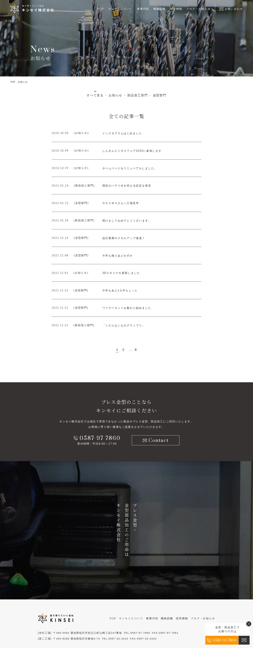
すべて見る (95, 95)
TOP (100, 9)
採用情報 (176, 9)
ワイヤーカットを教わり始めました (126, 308)
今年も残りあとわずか (117, 255)
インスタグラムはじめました (122, 133)
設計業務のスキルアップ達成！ (123, 238)
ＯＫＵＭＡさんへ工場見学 (120, 203)
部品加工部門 (137, 95)
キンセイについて (131, 618)
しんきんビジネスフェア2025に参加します (132, 150)
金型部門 (160, 95)
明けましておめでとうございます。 (126, 220)
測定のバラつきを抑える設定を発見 (126, 185)
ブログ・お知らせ (198, 9)
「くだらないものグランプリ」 (123, 325)
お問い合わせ (231, 9)
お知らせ (115, 95)
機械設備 (159, 9)
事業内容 (152, 618)
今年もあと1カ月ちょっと (120, 290)
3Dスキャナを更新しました (121, 273)
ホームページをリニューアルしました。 (129, 168)
